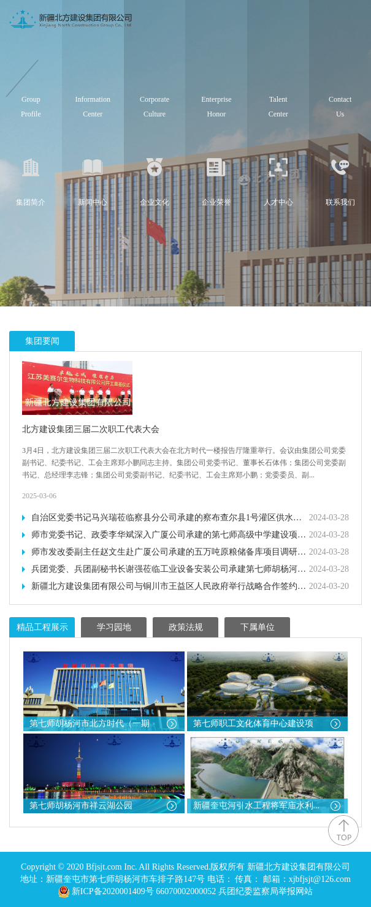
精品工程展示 (42, 627)
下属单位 (257, 627)
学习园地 (114, 627)
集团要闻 (42, 341)
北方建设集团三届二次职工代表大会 (90, 429)
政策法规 (186, 627)
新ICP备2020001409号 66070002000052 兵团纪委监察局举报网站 (192, 891)
